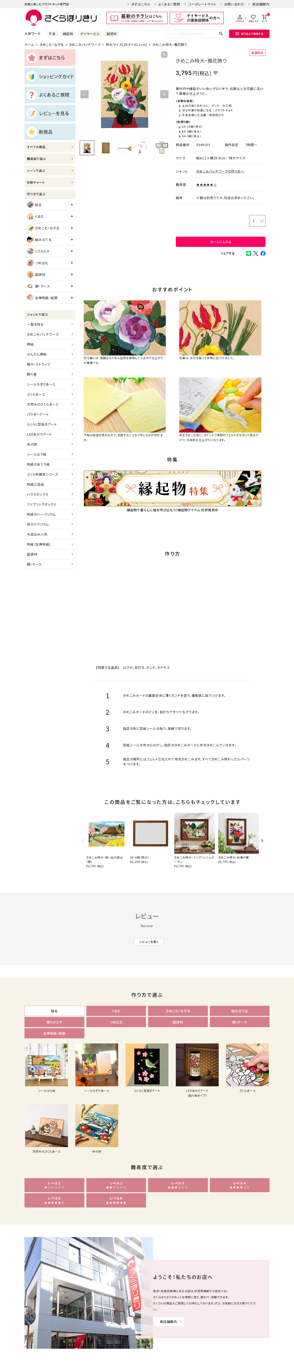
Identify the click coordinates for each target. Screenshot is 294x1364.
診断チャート (36, 182)
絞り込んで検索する (249, 33)
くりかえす (38, 251)
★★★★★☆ (206, 184)
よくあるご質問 (169, 4)
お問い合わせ (234, 4)
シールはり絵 (37, 454)
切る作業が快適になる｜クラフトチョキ (207, 110)
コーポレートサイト (202, 4)
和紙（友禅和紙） (39, 544)
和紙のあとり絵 (38, 464)
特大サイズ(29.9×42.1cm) (126, 44)
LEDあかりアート (39, 434)
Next (164, 94)
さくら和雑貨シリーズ (42, 474)
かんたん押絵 (37, 354)
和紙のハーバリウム (41, 514)
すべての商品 (36, 147)
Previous (84, 94)
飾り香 (32, 374)
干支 (52, 33)
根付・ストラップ (38, 364)
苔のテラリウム (38, 524)
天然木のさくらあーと (43, 404)
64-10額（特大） (192, 126)
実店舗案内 (261, 4)
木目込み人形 (37, 534)
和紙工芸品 (35, 484)
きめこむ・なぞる (52, 44)
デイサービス (89, 33)
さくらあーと (36, 394)
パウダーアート (38, 414)
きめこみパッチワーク (85, 44)
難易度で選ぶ (36, 158)
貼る (34, 204)
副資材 (112, 33)
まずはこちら (140, 4)
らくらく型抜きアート (42, 424)
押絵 (30, 344)
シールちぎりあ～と (41, 384)
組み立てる (39, 239)
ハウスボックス (37, 494)
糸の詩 (32, 444)
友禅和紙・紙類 (42, 297)
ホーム (29, 44)
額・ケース (38, 286)
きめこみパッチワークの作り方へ (220, 171)
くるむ (35, 216)
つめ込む (37, 263)
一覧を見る (35, 324)
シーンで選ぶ (36, 170)
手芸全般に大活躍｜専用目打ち (203, 115)
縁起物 (68, 33)
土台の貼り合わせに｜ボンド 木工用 (207, 105)
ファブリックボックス (41, 504)
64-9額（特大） (191, 136)
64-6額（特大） (191, 131)
